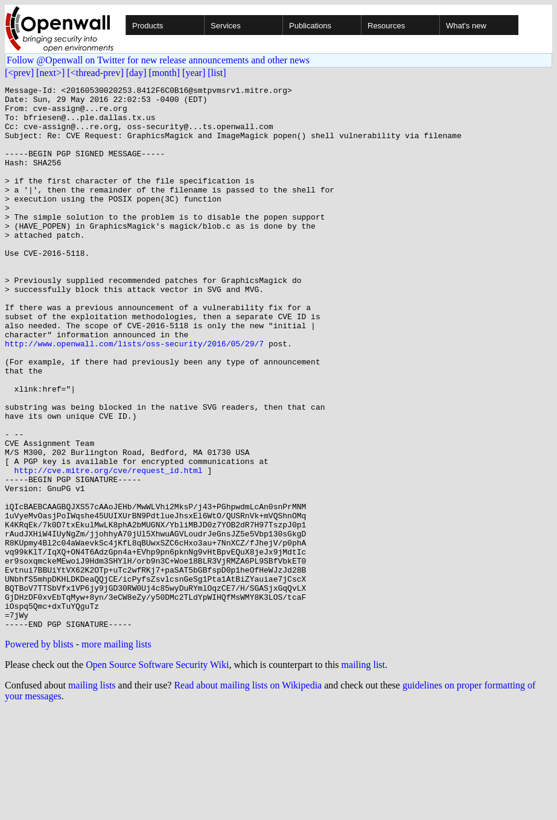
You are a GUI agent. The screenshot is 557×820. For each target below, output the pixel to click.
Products (147, 25)
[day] (136, 73)
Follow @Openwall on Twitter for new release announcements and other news (158, 60)
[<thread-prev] (95, 73)
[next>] (50, 73)
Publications (310, 25)
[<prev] (19, 73)
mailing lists (92, 794)
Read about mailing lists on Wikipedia (248, 794)
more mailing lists (116, 753)
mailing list (363, 773)
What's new (466, 25)
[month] (164, 73)
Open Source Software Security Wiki (157, 773)
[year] (193, 73)
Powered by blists (39, 753)
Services (226, 25)
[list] (217, 73)
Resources (386, 25)
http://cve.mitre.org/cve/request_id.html (108, 547)
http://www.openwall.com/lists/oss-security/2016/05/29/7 (134, 395)
